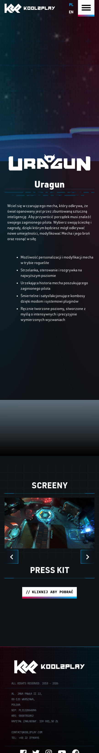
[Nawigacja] (86, 8)
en (71, 11)
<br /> (49, 364)
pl (71, 4)
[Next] (87, 557)
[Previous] (11, 557)
